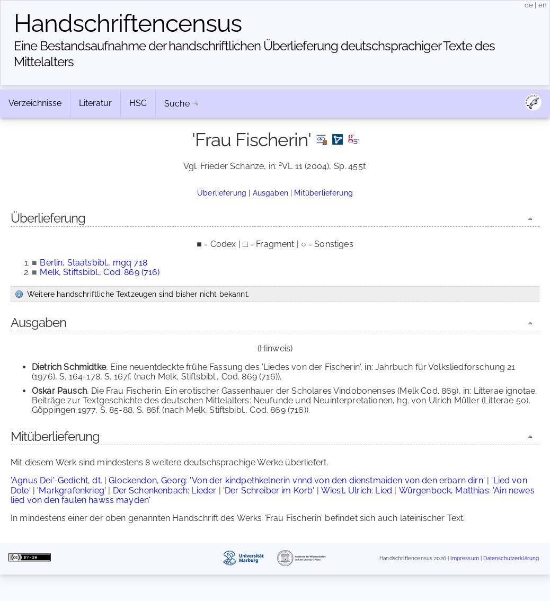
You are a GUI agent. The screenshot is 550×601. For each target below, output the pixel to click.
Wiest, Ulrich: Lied (356, 490)
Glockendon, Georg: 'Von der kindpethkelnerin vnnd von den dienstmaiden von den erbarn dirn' (297, 480)
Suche (177, 104)
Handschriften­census (128, 23)
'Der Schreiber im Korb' (269, 490)
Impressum (464, 558)
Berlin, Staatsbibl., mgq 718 (93, 263)
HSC (138, 103)
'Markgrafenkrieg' (71, 490)
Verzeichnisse (34, 103)
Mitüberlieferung (323, 192)
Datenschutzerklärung (511, 558)
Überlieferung (221, 192)
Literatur (95, 103)
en (542, 5)
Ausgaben (270, 192)
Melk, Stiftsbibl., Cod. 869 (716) (99, 272)
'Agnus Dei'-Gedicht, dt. (56, 480)
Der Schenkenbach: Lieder (165, 490)
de (529, 5)
